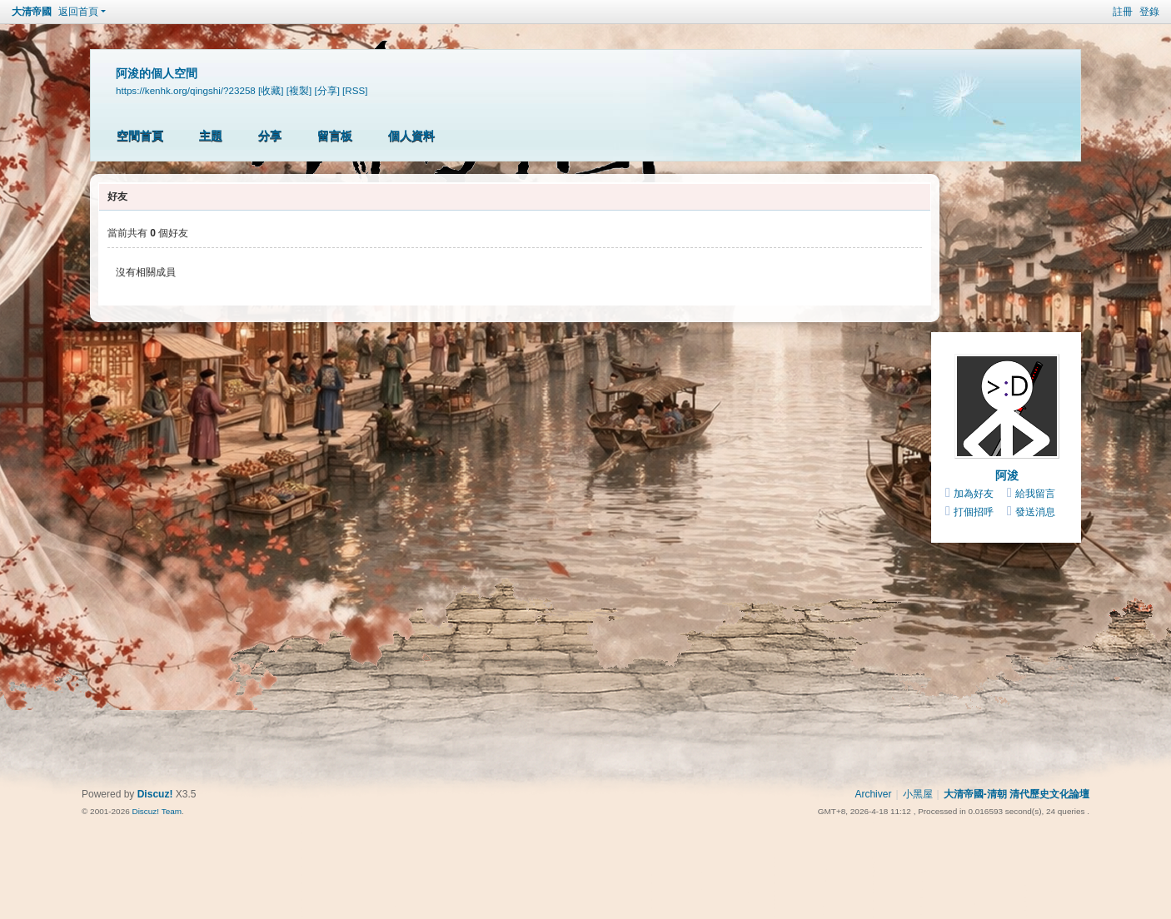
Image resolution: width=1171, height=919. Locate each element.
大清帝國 (32, 11)
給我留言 (1035, 493)
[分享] (326, 90)
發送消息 (1035, 512)
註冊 (1123, 11)
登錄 (1149, 11)
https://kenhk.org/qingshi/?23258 (186, 90)
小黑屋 (918, 794)
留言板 (334, 135)
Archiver (873, 794)
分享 (270, 135)
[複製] (299, 90)
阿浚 (1007, 475)
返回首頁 (78, 11)
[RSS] (354, 90)
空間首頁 (140, 135)
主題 (210, 135)
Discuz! (155, 794)
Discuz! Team (157, 811)
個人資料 (411, 135)
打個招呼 (974, 512)
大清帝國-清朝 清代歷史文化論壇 (1016, 794)
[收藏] (270, 90)
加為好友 (974, 493)
